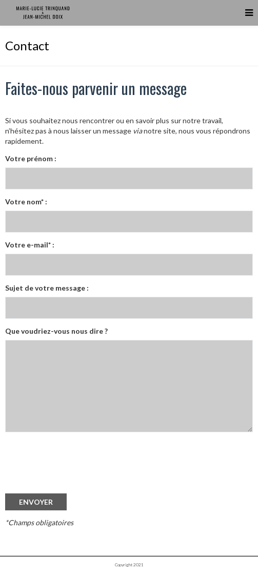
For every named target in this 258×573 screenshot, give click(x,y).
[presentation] (83, 472)
